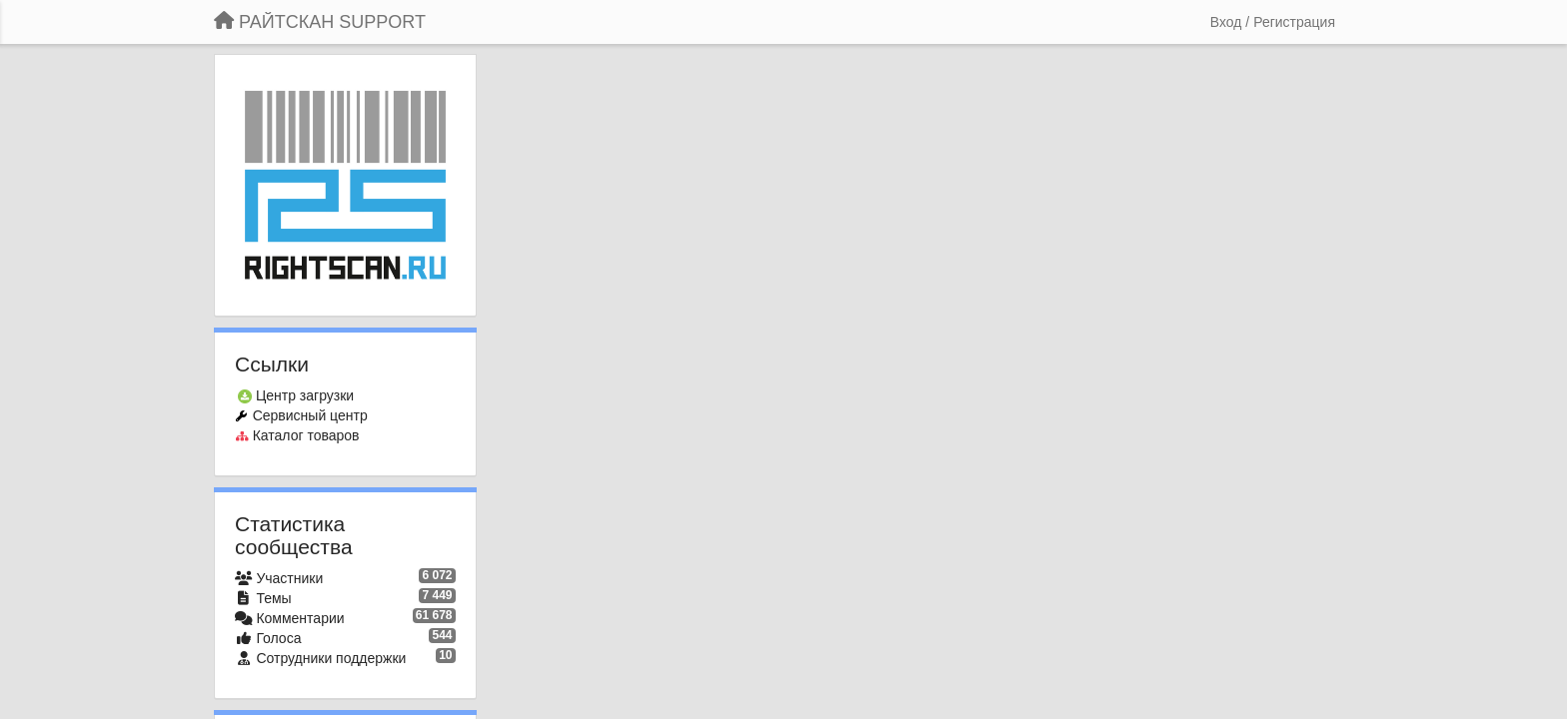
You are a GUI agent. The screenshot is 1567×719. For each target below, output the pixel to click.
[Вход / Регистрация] (1272, 22)
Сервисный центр (310, 415)
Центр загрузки (305, 395)
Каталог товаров (306, 435)
